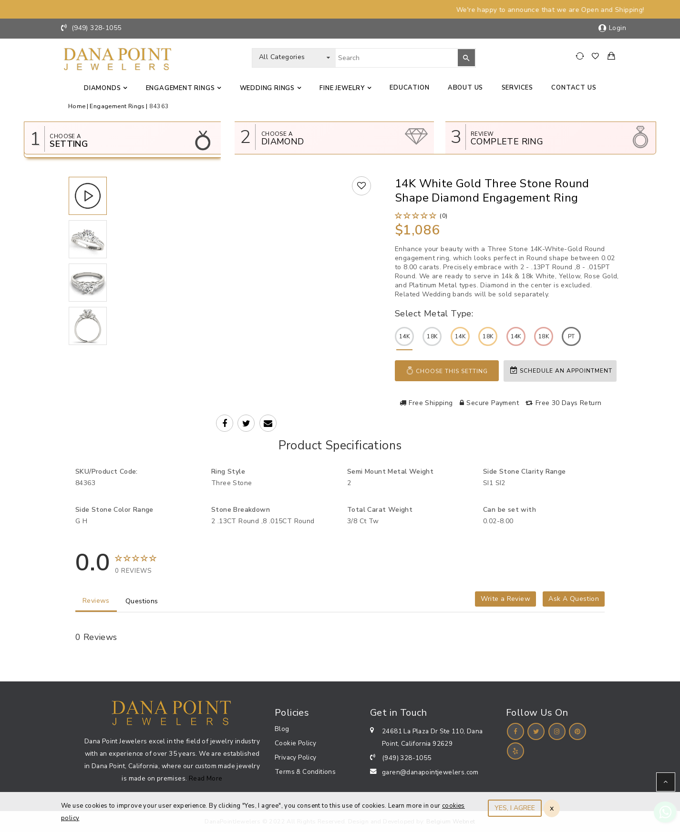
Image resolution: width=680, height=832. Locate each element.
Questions (141, 601)
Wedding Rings (267, 88)
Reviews (96, 600)
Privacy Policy (296, 757)
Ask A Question (573, 598)
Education (409, 87)
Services (517, 87)
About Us (465, 87)
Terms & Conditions (305, 771)
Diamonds (102, 88)
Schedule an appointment (561, 370)
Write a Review (505, 598)
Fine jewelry (342, 88)
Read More (206, 778)
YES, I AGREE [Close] (515, 807)
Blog (282, 728)
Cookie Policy (295, 743)
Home (77, 106)
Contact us (573, 87)
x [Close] (552, 808)
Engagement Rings (180, 88)
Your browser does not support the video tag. (247, 254)
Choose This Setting (447, 370)
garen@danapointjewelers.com (430, 772)
